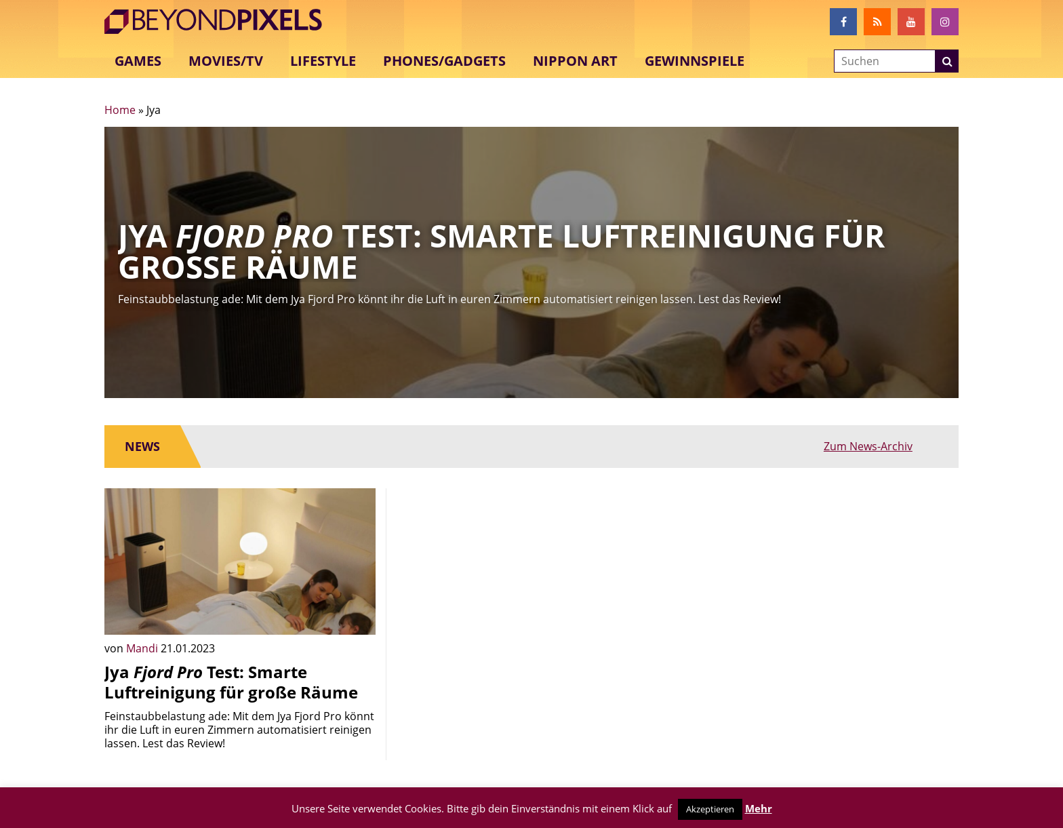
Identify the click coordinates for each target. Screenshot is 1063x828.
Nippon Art (575, 61)
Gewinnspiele (694, 61)
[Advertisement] (531, 583)
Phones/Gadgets (444, 61)
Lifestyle (323, 61)
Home (120, 109)
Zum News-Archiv (893, 446)
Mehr (758, 808)
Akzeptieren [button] (710, 809)
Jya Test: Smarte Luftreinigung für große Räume (231, 682)
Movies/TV (225, 61)
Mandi (143, 648)
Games (138, 61)
